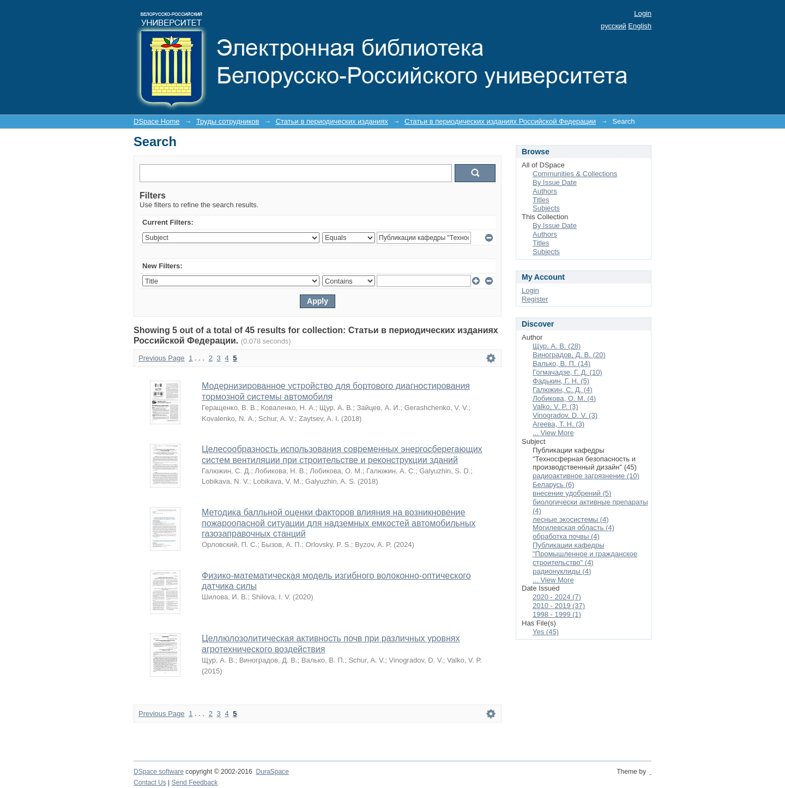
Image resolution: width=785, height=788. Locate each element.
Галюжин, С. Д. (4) (563, 390)
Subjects (546, 208)
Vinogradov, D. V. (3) (565, 415)
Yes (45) (546, 632)
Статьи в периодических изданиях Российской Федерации (500, 121)
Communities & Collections (575, 174)
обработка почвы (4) (566, 536)
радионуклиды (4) (562, 571)
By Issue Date (555, 182)
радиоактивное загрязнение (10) (586, 476)
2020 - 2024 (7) (557, 597)
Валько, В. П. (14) (561, 363)
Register (535, 299)
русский (613, 26)
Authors (545, 191)
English (639, 26)
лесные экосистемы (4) (570, 519)
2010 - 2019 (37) (559, 605)
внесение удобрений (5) (572, 493)
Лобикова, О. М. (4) (564, 398)
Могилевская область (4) (573, 528)
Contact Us (150, 782)
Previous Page (161, 358)
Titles (541, 200)
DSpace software (159, 771)
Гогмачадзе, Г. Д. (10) (567, 372)
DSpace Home (157, 121)
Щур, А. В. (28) (557, 346)
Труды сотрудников (227, 121)
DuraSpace (272, 771)
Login (642, 13)
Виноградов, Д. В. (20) (569, 355)
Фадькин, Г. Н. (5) (561, 381)
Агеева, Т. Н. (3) (558, 424)
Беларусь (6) (553, 484)
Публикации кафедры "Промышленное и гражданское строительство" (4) (585, 554)
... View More (553, 433)
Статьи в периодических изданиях (332, 121)
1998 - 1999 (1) (557, 614)
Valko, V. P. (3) (555, 406)
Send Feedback (195, 782)
